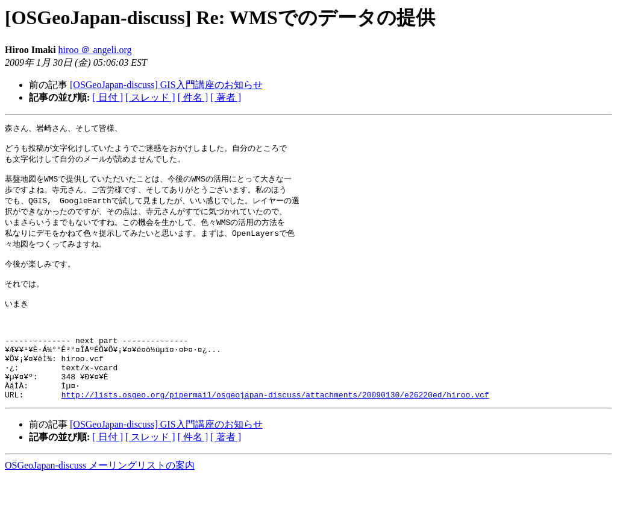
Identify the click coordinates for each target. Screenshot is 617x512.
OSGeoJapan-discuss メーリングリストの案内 (100, 500)
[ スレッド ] (150, 97)
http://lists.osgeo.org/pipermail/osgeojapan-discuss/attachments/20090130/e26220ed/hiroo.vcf (275, 429)
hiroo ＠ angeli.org (95, 50)
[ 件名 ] (193, 97)
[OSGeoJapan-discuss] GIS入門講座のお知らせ (166, 85)
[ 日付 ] (107, 97)
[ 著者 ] (225, 97)
